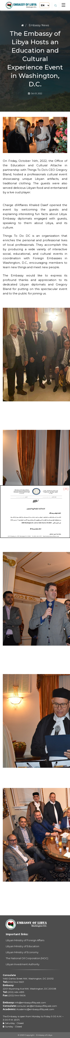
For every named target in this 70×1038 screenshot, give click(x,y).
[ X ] (66, 489)
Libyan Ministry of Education (22, 946)
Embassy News (39, 25)
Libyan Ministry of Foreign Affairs (25, 940)
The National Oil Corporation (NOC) (27, 958)
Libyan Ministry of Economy (22, 952)
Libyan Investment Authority (22, 964)
